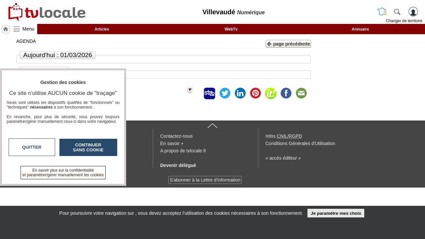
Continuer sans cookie (88, 147)
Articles (102, 29)
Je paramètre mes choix (336, 213)
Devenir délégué (178, 165)
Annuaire (360, 29)
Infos (284, 136)
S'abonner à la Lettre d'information (205, 180)
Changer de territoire (404, 21)
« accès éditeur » (283, 158)
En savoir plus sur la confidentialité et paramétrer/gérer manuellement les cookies (63, 172)
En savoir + (172, 143)
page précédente (288, 43)
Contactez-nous (176, 136)
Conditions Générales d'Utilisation (300, 143)
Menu (29, 29)
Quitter (32, 147)
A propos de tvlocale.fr (183, 150)
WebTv (230, 29)
